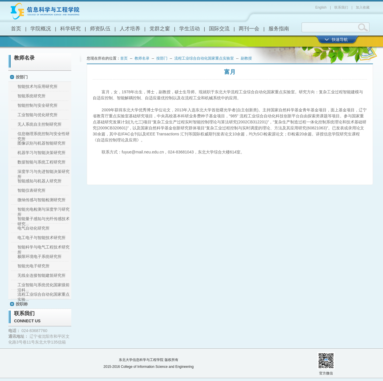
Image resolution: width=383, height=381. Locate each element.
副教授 (246, 58)
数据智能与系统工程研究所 (41, 162)
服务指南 (279, 28)
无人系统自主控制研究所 (39, 124)
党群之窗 (159, 28)
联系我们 (341, 7)
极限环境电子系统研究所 (39, 256)
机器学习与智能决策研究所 (41, 152)
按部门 (22, 77)
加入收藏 (363, 7)
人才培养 (130, 28)
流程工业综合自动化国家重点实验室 (204, 58)
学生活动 (189, 28)
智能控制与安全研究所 (37, 105)
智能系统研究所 (31, 96)
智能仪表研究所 (31, 190)
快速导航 (340, 39)
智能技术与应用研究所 (37, 86)
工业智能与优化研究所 (37, 114)
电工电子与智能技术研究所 (41, 237)
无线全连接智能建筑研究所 (41, 275)
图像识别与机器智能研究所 (41, 143)
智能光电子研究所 (33, 266)
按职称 (22, 304)
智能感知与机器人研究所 (39, 181)
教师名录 (24, 58)
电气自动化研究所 (33, 228)
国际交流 (219, 28)
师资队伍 (100, 28)
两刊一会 (249, 28)
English (320, 7)
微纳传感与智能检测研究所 (41, 200)
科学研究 (70, 28)
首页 (16, 28)
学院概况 (40, 28)
